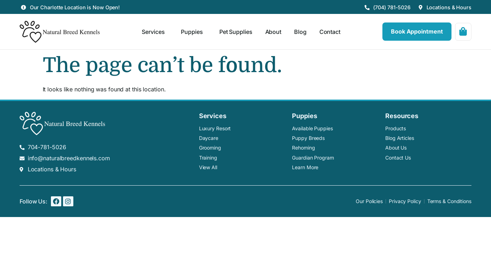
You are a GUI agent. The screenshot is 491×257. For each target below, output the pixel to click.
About (273, 31)
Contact (329, 31)
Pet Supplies (235, 31)
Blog (300, 31)
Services (155, 31)
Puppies (193, 31)
